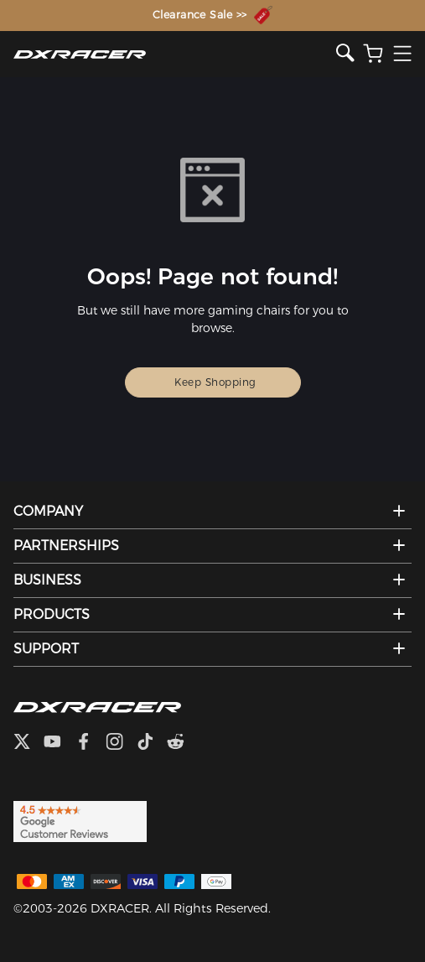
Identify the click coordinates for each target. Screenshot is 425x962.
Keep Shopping (215, 382)
